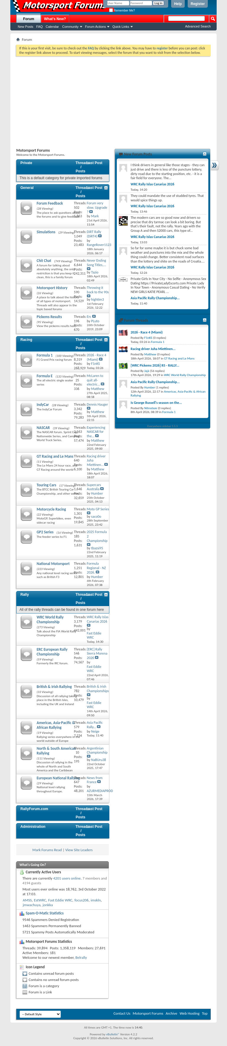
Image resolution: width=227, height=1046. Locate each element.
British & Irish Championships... (99, 688)
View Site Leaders (79, 850)
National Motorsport (53, 563)
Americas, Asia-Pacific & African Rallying (56, 725)
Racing (26, 340)
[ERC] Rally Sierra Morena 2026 (97, 653)
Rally (24, 594)
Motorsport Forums (148, 1013)
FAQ (39, 26)
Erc (89, 317)
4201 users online (67, 878)
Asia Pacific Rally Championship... (155, 298)
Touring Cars (46, 485)
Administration (33, 827)
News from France (95, 780)
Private (26, 163)
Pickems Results (49, 317)
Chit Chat (44, 260)
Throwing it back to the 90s (98, 290)
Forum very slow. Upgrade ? (97, 207)
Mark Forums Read (47, 850)
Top (204, 1013)
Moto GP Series (98, 509)
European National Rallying (58, 778)
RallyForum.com (34, 809)
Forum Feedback (50, 203)
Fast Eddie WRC (60, 900)
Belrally (81, 957)
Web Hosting (190, 1013)
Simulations (46, 232)
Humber (149, 387)
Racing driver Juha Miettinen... (153, 349)
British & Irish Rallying (54, 686)
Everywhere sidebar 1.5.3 (162, 426)
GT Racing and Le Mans (55, 456)
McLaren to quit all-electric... (95, 380)
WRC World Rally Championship (50, 619)
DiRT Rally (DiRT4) (94, 234)
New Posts (25, 26)
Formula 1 (45, 355)
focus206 (81, 900)
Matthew (150, 354)
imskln (96, 900)
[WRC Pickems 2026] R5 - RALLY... (155, 365)
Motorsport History (52, 288)
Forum (28, 19)
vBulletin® (112, 1034)
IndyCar (43, 404)
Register (198, 4)
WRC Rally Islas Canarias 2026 (97, 619)
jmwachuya (31, 905)
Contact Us (122, 1013)
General (27, 188)
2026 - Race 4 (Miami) (96, 357)
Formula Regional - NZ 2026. (96, 567)
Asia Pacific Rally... (95, 724)
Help (178, 4)
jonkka (48, 905)
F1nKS (148, 338)
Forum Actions (95, 26)
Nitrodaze (150, 408)
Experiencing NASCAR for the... (96, 431)
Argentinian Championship (97, 750)
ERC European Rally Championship (52, 651)
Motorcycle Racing (51, 509)
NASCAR (43, 427)
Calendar (52, 26)
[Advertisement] (113, 100)
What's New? (55, 19)
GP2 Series (45, 532)
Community (70, 26)
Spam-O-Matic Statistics (45, 913)
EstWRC (40, 900)
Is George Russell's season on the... (156, 403)
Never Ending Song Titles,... (96, 262)
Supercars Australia (94, 487)
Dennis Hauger (97, 404)
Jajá (146, 371)
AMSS (27, 900)
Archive (171, 1013)
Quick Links (120, 26)
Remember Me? (122, 10)
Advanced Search (198, 26)
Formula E (45, 376)
